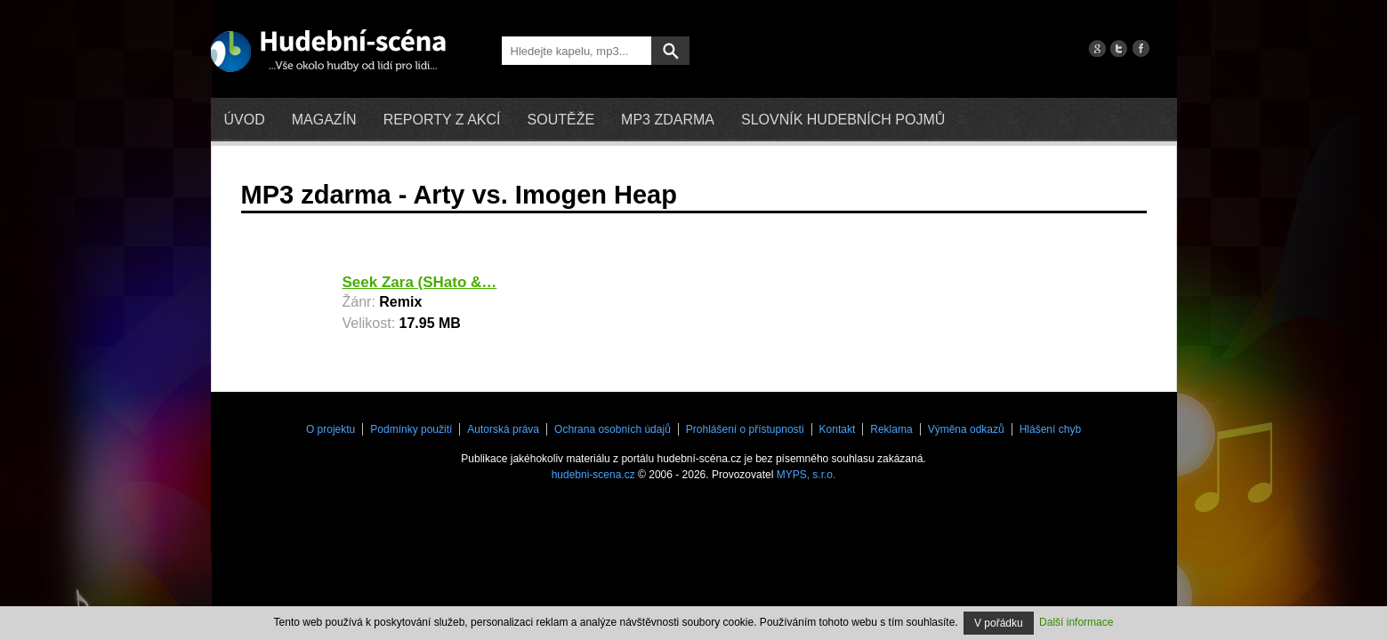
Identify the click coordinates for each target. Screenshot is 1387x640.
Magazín (324, 119)
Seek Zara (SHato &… (420, 282)
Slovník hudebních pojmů (843, 119)
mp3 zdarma (667, 119)
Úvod (244, 119)
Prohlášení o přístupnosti (745, 429)
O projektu (330, 429)
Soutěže (561, 119)
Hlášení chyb (1050, 429)
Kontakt (837, 429)
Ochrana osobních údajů (612, 429)
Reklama (891, 429)
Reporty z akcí (442, 119)
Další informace (1076, 622)
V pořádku (998, 623)
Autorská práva (503, 429)
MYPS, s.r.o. (806, 474)
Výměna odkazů (966, 429)
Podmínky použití (411, 429)
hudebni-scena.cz (593, 474)
